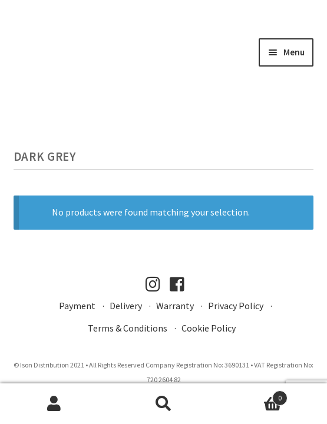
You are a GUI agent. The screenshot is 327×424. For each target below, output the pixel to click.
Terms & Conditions (127, 328)
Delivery (126, 306)
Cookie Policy (208, 328)
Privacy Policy (235, 306)
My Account (54, 404)
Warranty (175, 306)
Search (163, 404)
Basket (253, 395)
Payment (77, 306)
